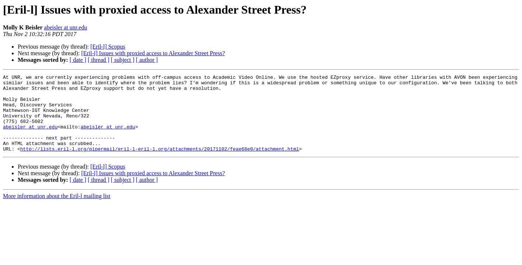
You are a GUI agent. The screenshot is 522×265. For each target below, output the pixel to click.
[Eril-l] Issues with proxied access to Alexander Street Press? (153, 53)
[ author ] (147, 60)
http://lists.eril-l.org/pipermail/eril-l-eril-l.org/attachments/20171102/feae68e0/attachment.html (159, 164)
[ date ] (78, 60)
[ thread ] (98, 60)
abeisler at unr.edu (65, 27)
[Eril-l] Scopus (107, 46)
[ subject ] (122, 60)
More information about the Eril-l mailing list (57, 211)
